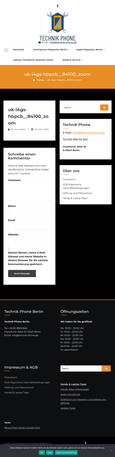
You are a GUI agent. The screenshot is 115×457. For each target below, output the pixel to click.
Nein (50, 452)
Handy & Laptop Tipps (75, 198)
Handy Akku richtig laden (74, 389)
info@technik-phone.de (63, 42)
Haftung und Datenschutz (77, 193)
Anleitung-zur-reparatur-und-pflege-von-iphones (83, 401)
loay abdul (19, 129)
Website (13, 234)
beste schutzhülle (70, 394)
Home (40, 80)
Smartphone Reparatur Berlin (50, 49)
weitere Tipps (67, 408)
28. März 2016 (41, 129)
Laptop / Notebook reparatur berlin (33, 59)
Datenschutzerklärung (66, 452)
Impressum (69, 179)
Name (12, 206)
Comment (14, 180)
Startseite (18, 49)
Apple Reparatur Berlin (89, 49)
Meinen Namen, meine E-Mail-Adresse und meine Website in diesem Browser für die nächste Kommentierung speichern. (28, 258)
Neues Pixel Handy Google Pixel (22, 427)
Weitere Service (71, 59)
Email (11, 220)
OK (41, 452)
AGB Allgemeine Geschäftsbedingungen (76, 186)
